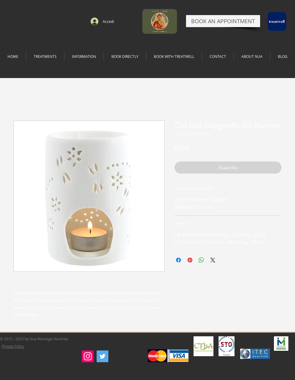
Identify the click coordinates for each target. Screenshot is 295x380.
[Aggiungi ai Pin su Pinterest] (190, 260)
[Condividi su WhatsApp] (201, 260)
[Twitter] (102, 356)
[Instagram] (88, 356)
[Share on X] (212, 260)
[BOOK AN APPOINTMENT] (223, 21)
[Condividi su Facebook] (178, 260)
